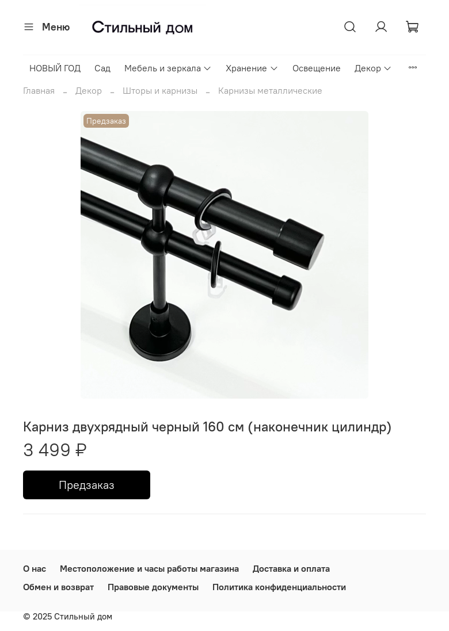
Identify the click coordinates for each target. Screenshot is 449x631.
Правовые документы (153, 586)
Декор (373, 68)
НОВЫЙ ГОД (55, 68)
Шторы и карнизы (160, 90)
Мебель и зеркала (168, 68)
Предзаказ (87, 484)
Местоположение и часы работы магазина (149, 568)
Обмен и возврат (58, 586)
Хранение (252, 68)
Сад (102, 68)
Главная (39, 90)
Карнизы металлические (270, 90)
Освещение (316, 68)
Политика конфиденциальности (279, 586)
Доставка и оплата (291, 568)
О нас (34, 568)
